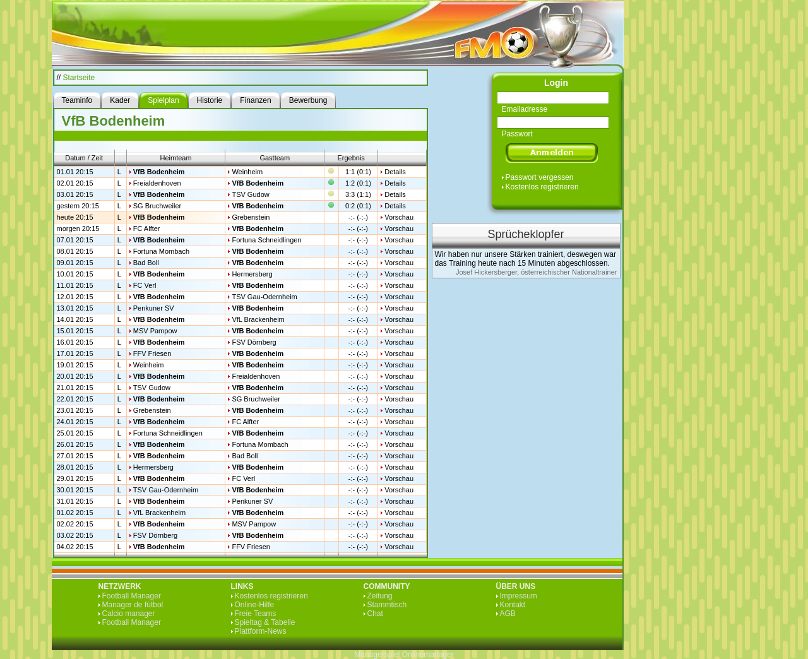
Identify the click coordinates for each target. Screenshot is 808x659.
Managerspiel (377, 654)
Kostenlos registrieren (542, 186)
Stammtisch (387, 604)
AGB (508, 613)
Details (395, 171)
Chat (375, 613)
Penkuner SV (153, 308)
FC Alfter (146, 228)
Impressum (518, 595)
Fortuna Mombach (161, 251)
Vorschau (398, 217)
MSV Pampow (155, 331)
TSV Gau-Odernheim (264, 296)
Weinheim (247, 171)
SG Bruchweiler (157, 206)
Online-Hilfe (255, 604)
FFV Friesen (152, 353)
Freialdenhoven (157, 183)
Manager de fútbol (132, 604)
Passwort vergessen (540, 177)
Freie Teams (255, 613)
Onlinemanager (428, 654)
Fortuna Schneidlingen (266, 240)
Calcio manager (128, 613)
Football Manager (131, 595)
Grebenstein (251, 217)
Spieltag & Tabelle (265, 622)
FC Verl (145, 285)
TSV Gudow (250, 194)
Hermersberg (252, 274)
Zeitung (380, 595)
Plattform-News (261, 631)
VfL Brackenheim (258, 319)
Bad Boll (146, 262)
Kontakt (513, 604)
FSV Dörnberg (254, 342)
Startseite (79, 77)
